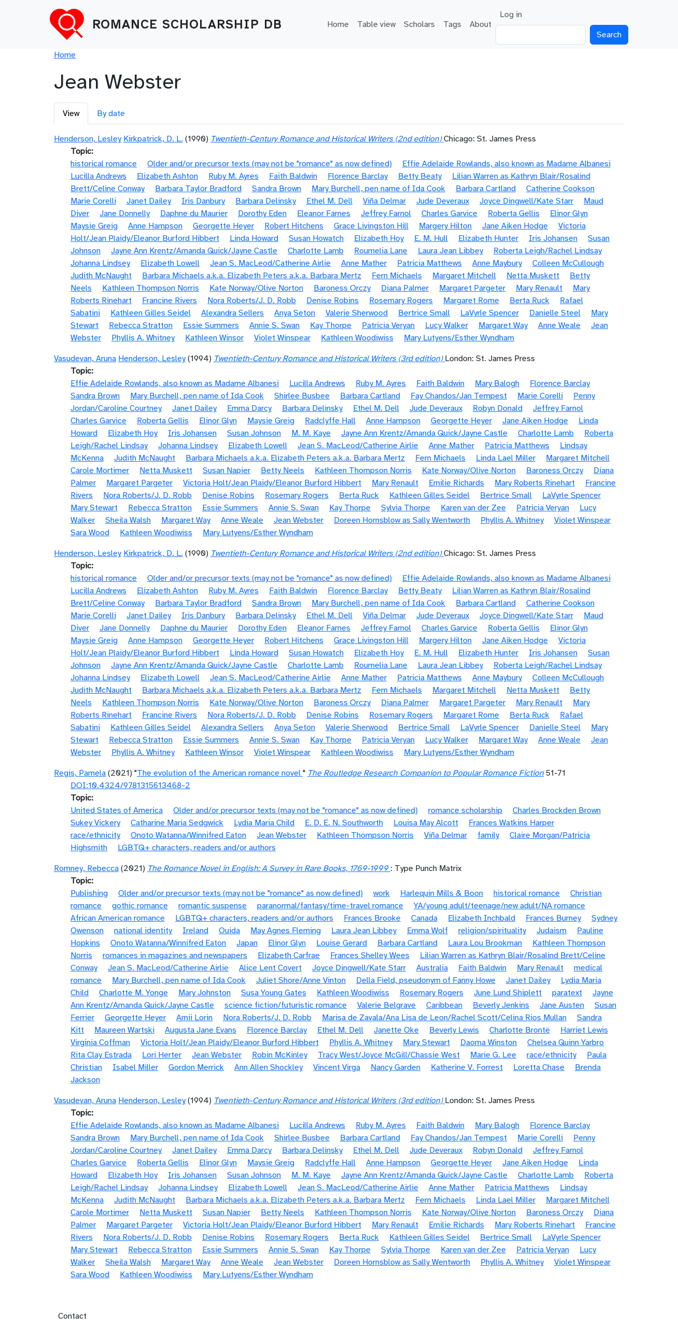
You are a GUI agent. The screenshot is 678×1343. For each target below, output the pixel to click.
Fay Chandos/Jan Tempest (459, 396)
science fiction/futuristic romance (285, 1005)
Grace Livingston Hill (371, 226)
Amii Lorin (194, 1017)
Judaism (551, 930)
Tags (452, 24)
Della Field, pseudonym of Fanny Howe (426, 980)
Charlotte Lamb (316, 251)
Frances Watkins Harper (511, 823)
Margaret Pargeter (472, 288)
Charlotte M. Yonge (133, 993)
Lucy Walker (446, 325)
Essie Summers (211, 325)
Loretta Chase (538, 1067)
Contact (72, 1316)
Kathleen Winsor (214, 338)
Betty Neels (282, 470)
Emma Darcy (249, 408)
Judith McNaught (101, 275)
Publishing (89, 893)
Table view (376, 24)
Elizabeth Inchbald (481, 918)
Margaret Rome (471, 300)
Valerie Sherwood (357, 313)
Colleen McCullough (568, 263)
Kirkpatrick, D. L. (153, 139)
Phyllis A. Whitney (143, 338)
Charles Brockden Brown (557, 810)
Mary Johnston (204, 993)
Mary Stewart (94, 508)
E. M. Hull (431, 238)
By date (111, 113)
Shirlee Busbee (302, 396)
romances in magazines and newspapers (175, 955)
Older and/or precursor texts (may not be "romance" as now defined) (269, 164)
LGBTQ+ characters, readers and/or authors (197, 847)
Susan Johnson (254, 433)
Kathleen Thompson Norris (150, 288)
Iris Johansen (553, 238)
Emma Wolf (427, 930)
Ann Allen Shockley (268, 1067)
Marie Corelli (93, 201)
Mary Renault (539, 288)
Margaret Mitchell (464, 275)
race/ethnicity (95, 835)
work (381, 893)
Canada (424, 918)
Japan (247, 943)
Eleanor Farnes (323, 213)
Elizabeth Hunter (488, 238)
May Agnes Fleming (285, 930)
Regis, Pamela (80, 773)
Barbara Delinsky (265, 201)
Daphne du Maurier (194, 213)
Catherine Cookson (560, 188)
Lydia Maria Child (264, 823)
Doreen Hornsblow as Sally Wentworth (402, 520)
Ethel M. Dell (329, 201)
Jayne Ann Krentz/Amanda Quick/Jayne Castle (194, 251)
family (488, 835)
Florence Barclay (358, 176)
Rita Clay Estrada (101, 1055)
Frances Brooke (372, 918)
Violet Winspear (282, 338)
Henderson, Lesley (87, 139)
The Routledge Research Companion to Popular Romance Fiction (425, 773)
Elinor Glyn (569, 213)
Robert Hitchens (293, 226)
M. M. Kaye (311, 433)
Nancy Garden (395, 1067)
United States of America (116, 810)
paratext (567, 993)
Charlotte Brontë (519, 1030)
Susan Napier (226, 470)
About (480, 24)
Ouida (229, 930)
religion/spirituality (492, 930)
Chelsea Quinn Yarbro (565, 1042)
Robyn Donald (497, 408)
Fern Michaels (397, 275)
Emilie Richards (456, 483)
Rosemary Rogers (401, 300)
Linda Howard (254, 238)
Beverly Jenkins (501, 1005)
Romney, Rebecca (86, 868)
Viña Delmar (384, 201)
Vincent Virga (336, 1067)
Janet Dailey (148, 201)
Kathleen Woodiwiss (357, 338)
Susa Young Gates (273, 993)
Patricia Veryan (388, 325)
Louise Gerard (341, 943)
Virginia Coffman (100, 1042)
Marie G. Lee (493, 1055)
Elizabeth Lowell (170, 263)
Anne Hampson (155, 226)
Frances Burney (553, 918)
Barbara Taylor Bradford (198, 188)
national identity (143, 930)
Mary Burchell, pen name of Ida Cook (378, 188)
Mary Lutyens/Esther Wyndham (459, 338)
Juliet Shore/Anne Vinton (301, 980)
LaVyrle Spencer (489, 313)
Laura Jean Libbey (450, 251)
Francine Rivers (169, 300)
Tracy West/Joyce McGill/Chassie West (389, 1055)
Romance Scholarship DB (187, 24)
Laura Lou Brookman (485, 943)
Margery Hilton (445, 226)
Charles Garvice (449, 213)
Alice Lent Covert (270, 968)
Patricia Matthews (429, 263)
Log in (511, 14)
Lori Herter (161, 1055)
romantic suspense (212, 906)
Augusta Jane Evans (200, 1030)
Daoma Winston (488, 1042)
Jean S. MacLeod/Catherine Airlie (270, 263)
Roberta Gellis (514, 213)
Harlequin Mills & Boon (441, 893)
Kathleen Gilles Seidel (150, 313)
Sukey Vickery (95, 823)
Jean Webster (298, 520)
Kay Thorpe (330, 325)
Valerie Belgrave (386, 1005)
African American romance (117, 918)
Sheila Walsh (128, 520)
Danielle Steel (555, 313)
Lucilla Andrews (98, 176)
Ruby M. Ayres (233, 176)
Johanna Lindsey (100, 263)
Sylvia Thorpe (405, 508)
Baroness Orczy (342, 288)
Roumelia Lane (380, 251)
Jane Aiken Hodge (515, 226)
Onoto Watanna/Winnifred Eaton (188, 835)
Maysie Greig (94, 226)
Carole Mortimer (99, 470)
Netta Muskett (532, 275)
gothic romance (140, 906)
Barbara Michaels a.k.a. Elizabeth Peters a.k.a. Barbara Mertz (251, 275)
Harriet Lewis (584, 1030)
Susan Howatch (316, 238)
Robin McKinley (279, 1055)
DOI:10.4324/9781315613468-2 (130, 785)
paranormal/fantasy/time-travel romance (330, 906)
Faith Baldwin (293, 176)
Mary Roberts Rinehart (535, 483)
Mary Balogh (497, 383)
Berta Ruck (529, 300)
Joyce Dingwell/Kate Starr (526, 201)
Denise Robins (332, 300)
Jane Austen (562, 1005)
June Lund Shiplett (508, 993)
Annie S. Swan (274, 325)
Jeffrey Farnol (386, 213)
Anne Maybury (497, 263)
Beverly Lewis (454, 1030)
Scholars (419, 24)
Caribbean (444, 1005)
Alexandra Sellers (232, 313)
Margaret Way (503, 325)
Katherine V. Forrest (467, 1067)
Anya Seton (294, 313)
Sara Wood (89, 532)
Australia (432, 968)
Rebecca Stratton (141, 325)
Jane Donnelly (125, 213)
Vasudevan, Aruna (85, 358)
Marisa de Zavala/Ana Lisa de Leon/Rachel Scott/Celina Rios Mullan (444, 1017)
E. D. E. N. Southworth (344, 823)
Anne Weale (559, 325)
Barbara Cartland (486, 188)
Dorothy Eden (262, 213)
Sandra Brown (276, 188)
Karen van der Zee (473, 508)
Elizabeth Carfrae (289, 955)
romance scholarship (465, 810)
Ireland (195, 930)
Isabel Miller (135, 1067)
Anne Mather (364, 263)
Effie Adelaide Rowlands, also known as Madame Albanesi (506, 164)
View (71, 113)
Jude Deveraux (442, 201)
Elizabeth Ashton (167, 176)
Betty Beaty (420, 176)
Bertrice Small (424, 313)
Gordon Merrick (196, 1067)
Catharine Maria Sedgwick (177, 823)
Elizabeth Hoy (379, 238)
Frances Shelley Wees (369, 955)
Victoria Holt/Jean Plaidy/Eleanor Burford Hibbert (272, 483)
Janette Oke (396, 1030)
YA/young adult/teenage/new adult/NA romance (499, 906)
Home (338, 24)
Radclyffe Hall (330, 421)
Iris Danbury (203, 201)
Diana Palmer (405, 288)
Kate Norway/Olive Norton (256, 288)
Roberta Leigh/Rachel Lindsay (547, 251)
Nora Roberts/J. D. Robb (251, 300)
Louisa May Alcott (425, 823)
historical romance (103, 164)
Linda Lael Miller (505, 458)
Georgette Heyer (223, 226)
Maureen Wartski (124, 1030)
